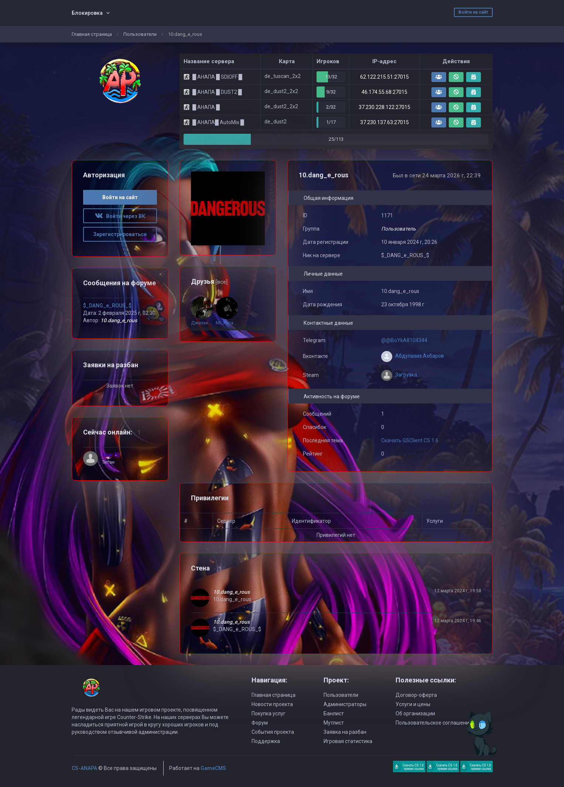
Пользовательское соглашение (434, 723)
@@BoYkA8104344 (404, 340)
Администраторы (345, 704)
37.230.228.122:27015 (384, 107)
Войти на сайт (473, 12)
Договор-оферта (416, 695)
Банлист (334, 713)
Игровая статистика (348, 741)
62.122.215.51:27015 (384, 77)
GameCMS (213, 768)
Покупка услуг (269, 713)
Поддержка (266, 741)
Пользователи (140, 34)
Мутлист (334, 723)
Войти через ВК (120, 216)
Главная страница (92, 34)
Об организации (415, 713)
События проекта (273, 732)
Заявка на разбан (345, 732)
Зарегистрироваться (120, 234)
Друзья (209, 281)
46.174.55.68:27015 (384, 92)
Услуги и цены (413, 704)
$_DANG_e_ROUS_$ (107, 306)
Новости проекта (272, 704)
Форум (260, 723)
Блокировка (87, 13)
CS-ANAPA (84, 768)
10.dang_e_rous (231, 592)
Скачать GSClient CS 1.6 (409, 440)
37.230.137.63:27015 (384, 122)
